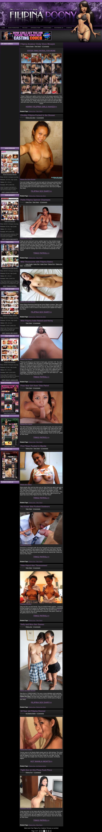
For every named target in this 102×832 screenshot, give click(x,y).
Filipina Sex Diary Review (10, 315)
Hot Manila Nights (31, 713)
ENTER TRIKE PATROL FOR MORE (41, 51)
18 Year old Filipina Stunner (32, 711)
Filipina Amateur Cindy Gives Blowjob (37, 44)
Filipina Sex (32, 111)
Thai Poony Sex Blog (9, 446)
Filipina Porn (51, 264)
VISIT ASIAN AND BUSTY (10, 239)
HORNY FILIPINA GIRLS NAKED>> (41, 107)
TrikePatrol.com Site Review (10, 268)
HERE (59, 609)
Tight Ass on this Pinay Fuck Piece (36, 770)
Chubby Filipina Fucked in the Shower (37, 115)
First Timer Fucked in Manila (33, 446)
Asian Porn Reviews (9, 362)
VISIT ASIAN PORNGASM (9, 192)
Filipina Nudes (30, 46)
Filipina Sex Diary (30, 118)
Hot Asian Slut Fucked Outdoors (35, 506)
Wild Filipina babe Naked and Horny (36, 321)
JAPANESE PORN (35, 27)
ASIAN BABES (47, 27)
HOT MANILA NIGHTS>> (41, 761)
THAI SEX (25, 27)
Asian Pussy (43, 264)
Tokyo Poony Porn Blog (10, 479)
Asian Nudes (29, 264)
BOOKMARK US (58, 27)
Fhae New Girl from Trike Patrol (34, 386)
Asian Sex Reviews (10, 221)
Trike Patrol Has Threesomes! (33, 565)
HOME (3, 27)
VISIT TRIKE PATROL (10, 286)
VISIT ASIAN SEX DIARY (10, 333)
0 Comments (45, 46)
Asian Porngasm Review (10, 174)
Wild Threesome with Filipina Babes (36, 262)
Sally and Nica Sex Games (32, 624)
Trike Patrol (37, 46)
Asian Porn (29, 202)
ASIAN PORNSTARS (13, 27)
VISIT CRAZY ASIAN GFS (10, 380)
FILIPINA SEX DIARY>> (41, 191)
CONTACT (69, 27)
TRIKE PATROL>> (41, 253)
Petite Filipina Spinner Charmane (35, 200)
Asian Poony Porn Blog (10, 413)
